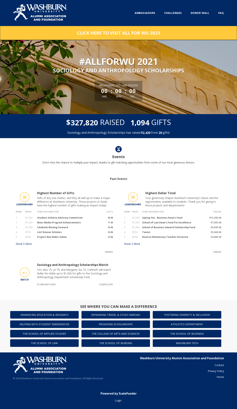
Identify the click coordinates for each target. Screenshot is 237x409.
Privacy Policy (216, 371)
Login (118, 400)
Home (220, 377)
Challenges (173, 13)
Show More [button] (24, 244)
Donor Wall (200, 13)
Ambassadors (145, 13)
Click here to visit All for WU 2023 (118, 33)
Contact (219, 365)
